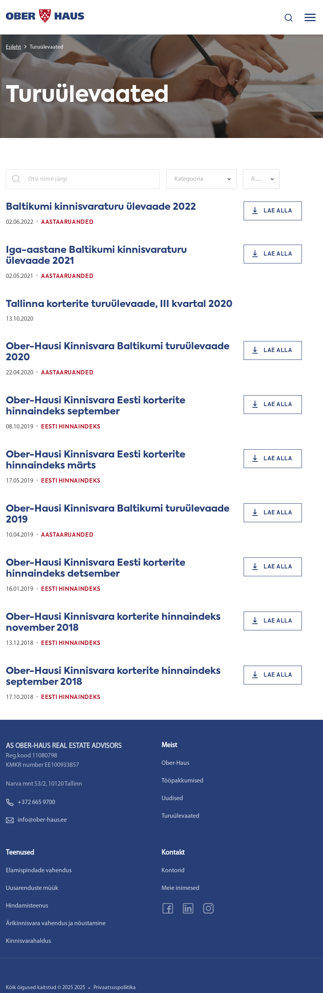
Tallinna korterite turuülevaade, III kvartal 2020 (119, 304)
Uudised (172, 798)
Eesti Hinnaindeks (70, 427)
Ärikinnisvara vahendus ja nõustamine (56, 923)
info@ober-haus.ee (36, 820)
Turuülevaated (180, 816)
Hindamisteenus (27, 906)
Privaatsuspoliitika (114, 988)
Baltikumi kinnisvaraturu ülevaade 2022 (101, 207)
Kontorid (173, 871)
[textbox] (197, 179)
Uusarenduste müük (32, 888)
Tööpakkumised (182, 781)
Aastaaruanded (67, 222)
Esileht (13, 47)
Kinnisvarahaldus (28, 941)
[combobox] (201, 179)
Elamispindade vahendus (39, 871)
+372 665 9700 (30, 802)
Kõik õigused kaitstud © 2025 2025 (45, 988)
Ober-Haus (175, 763)
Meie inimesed (180, 888)
